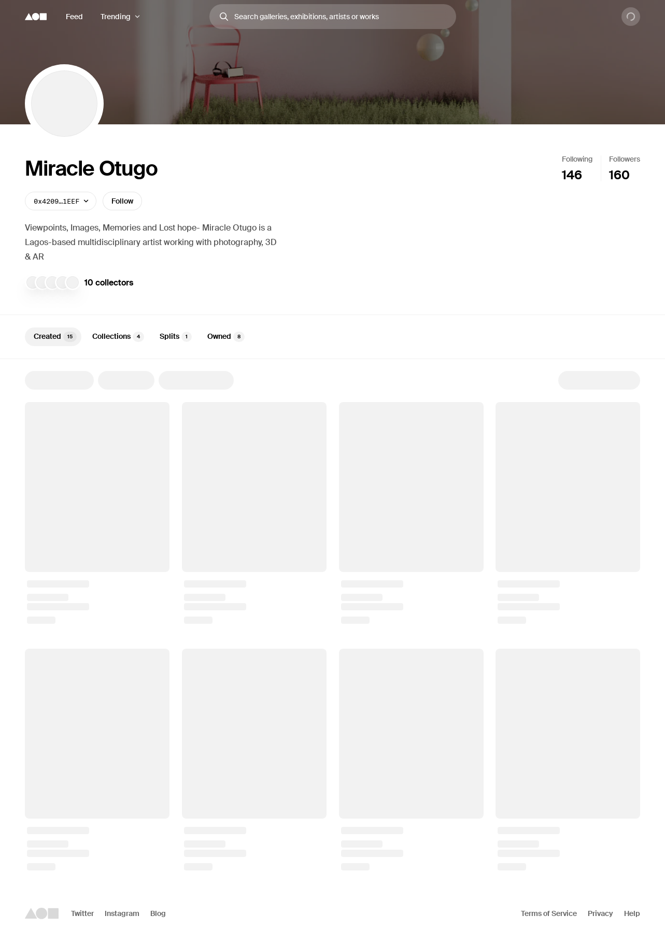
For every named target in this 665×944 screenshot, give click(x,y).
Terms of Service (549, 913)
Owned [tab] (226, 337)
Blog (158, 913)
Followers (624, 159)
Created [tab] (55, 337)
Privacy (600, 913)
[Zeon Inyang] (72, 282)
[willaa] (52, 282)
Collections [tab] (118, 337)
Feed (74, 16)
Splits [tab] (176, 337)
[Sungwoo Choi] (42, 282)
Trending (116, 16)
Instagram (122, 913)
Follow (122, 201)
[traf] (62, 282)
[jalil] (32, 282)
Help (632, 913)
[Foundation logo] (36, 16)
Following (577, 159)
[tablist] (332, 337)
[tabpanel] (332, 621)
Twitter (82, 913)
